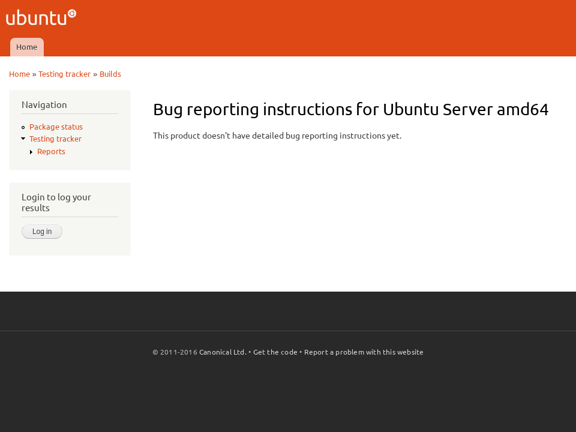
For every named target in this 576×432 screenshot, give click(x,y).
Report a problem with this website (364, 352)
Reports (51, 151)
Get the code (275, 352)
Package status (56, 126)
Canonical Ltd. (223, 352)
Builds (110, 74)
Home (26, 47)
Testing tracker (64, 74)
